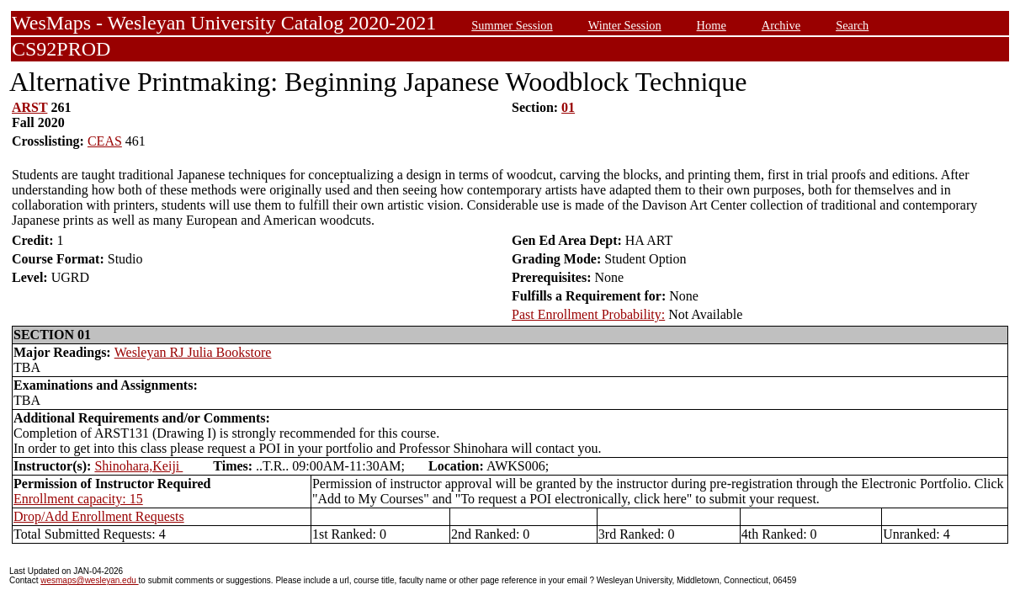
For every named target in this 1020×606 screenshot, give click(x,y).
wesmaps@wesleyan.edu (89, 580)
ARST (29, 107)
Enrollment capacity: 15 (78, 499)
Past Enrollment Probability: (588, 314)
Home (711, 25)
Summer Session (511, 25)
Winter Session (624, 25)
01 (568, 107)
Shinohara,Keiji (138, 466)
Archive (781, 25)
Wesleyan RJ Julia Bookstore (193, 352)
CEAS (105, 141)
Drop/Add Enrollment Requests (98, 516)
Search (852, 25)
